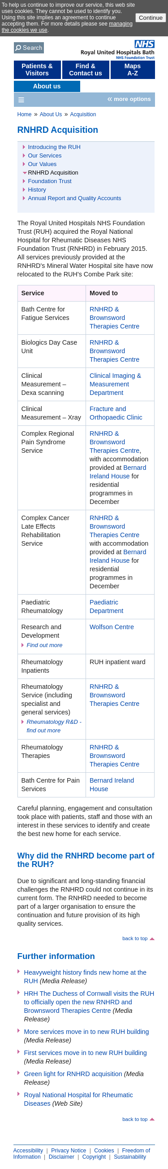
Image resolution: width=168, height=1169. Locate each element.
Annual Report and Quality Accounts (74, 198)
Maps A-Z (133, 69)
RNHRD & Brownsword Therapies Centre (114, 318)
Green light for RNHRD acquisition (73, 1073)
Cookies (104, 1150)
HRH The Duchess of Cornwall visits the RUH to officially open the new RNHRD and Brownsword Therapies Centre (89, 1002)
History (37, 189)
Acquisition (83, 114)
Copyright (94, 1157)
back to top (134, 938)
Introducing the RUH (54, 147)
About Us (51, 114)
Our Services (45, 155)
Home (24, 114)
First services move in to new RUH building (85, 1052)
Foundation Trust (50, 181)
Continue (151, 17)
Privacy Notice (68, 1150)
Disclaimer (61, 1157)
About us (47, 86)
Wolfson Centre (112, 626)
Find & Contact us (85, 69)
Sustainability (130, 1157)
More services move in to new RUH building (86, 1031)
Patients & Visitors (37, 69)
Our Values (42, 164)
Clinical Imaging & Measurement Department (115, 384)
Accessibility (28, 1150)
